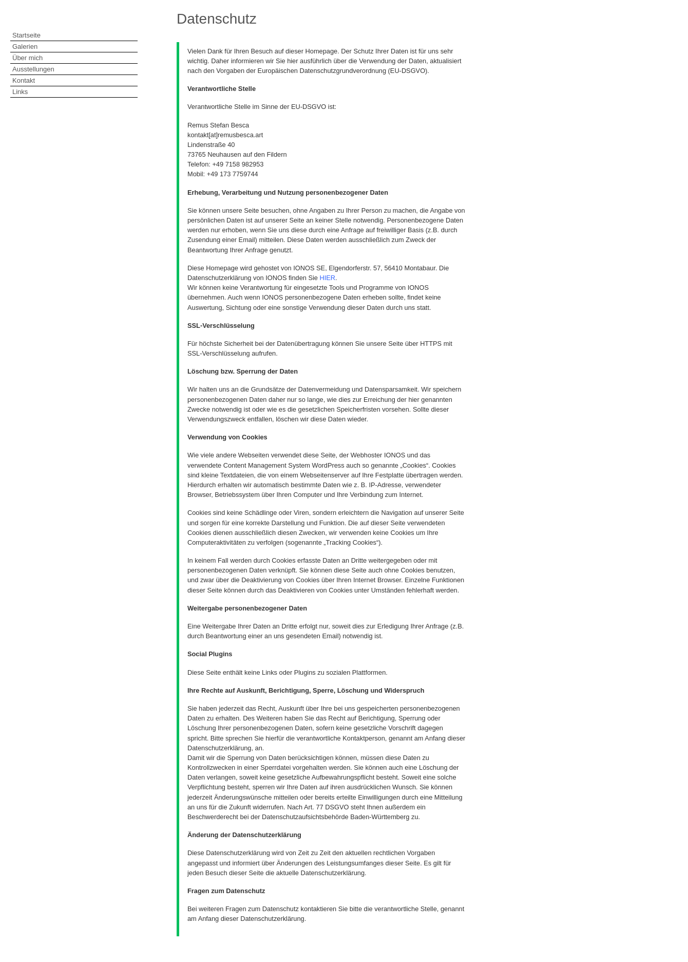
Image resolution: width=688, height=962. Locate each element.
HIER (328, 278)
